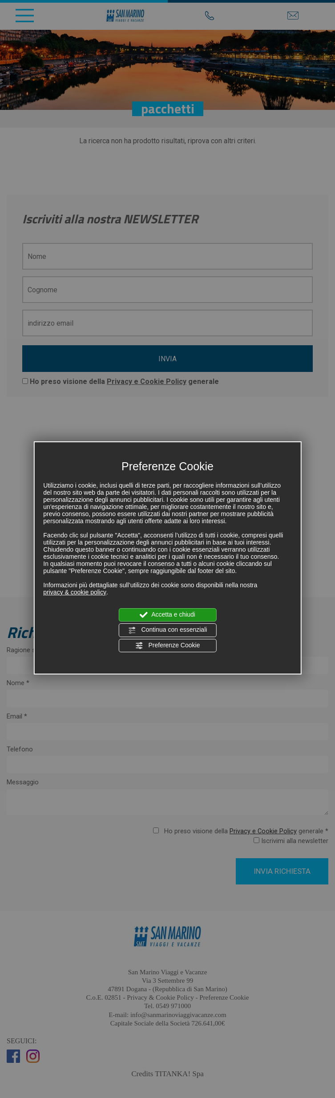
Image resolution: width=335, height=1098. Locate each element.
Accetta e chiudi (167, 615)
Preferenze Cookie (167, 646)
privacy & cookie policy (74, 592)
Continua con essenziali (167, 630)
